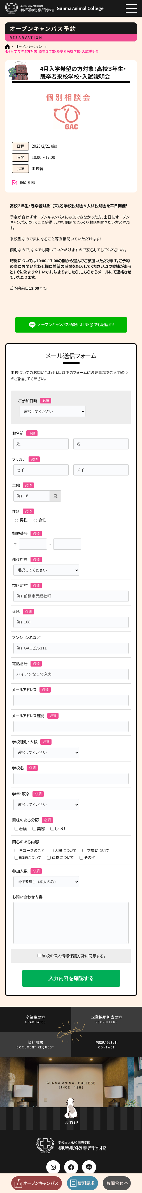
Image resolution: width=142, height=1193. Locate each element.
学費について (95, 850)
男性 (21, 520)
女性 (40, 520)
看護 (21, 828)
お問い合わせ (106, 1044)
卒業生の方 (35, 1019)
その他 (87, 857)
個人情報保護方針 (69, 955)
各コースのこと (29, 850)
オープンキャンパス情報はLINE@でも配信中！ (76, 324)
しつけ (58, 828)
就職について (28, 857)
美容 (38, 828)
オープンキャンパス (29, 46)
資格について (60, 857)
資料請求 (35, 1044)
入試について (63, 850)
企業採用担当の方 (106, 1019)
